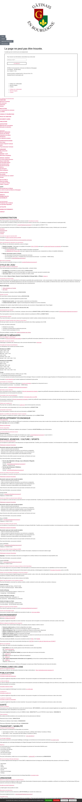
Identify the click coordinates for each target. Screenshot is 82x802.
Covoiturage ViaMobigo (5, 738)
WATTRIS (31, 641)
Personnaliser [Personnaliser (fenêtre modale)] (64, 800)
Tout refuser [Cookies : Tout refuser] (56, 800)
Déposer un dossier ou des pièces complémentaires (12, 779)
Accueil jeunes (3, 168)
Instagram (2, 232)
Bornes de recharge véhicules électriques (9, 759)
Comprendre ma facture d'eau (6, 278)
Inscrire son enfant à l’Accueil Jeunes (8, 523)
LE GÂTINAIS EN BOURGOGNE (7, 98)
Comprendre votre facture (6, 409)
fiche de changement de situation (13, 338)
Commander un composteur (6, 381)
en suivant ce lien (55, 740)
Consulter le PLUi (4, 796)
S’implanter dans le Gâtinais (6, 203)
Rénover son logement (5, 643)
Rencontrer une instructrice (6, 790)
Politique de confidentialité (16, 83)
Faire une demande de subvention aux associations (11, 242)
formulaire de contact (33, 221)
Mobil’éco (2, 745)
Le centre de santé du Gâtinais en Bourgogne (10, 190)
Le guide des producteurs (6, 674)
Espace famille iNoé (4, 161)
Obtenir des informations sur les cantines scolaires (11, 580)
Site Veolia (5, 289)
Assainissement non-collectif (6, 310)
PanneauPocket (3, 230)
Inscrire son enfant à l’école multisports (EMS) (10, 549)
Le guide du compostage (5, 698)
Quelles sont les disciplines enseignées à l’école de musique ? (14, 572)
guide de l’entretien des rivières (24, 332)
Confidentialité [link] (72, 800)
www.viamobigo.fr (30, 736)
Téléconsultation (4, 714)
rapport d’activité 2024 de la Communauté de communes (19, 240)
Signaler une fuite (4, 294)
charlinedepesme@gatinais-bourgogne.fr (12, 562)
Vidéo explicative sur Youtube (9, 288)
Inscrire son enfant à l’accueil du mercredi (9, 472)
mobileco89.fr (32, 756)
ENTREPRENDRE (4, 201)
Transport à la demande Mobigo (7, 728)
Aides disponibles (4, 420)
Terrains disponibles (4, 428)
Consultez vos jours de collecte (7, 341)
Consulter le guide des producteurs (8, 616)
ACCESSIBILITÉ (3, 198)
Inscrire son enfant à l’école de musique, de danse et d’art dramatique (15, 566)
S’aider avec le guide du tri (6, 403)
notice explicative (10, 249)
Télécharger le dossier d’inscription (8, 502)
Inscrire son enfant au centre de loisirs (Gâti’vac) (11, 498)
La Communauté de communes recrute (9, 432)
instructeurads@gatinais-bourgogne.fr (24, 794)
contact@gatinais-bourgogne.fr (24, 225)
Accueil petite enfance (5, 162)
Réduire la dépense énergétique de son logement (11, 623)
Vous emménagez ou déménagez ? (8, 337)
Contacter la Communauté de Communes (9, 219)
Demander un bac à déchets (6, 389)
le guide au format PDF (10, 618)
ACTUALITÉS (3, 207)
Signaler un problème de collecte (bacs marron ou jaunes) (13, 414)
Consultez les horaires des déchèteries (9, 345)
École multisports (4, 170)
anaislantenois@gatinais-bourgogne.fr (13, 545)
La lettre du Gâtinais (4, 681)
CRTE (1, 145)
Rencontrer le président (5, 260)
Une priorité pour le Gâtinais (6, 188)
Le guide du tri (3, 691)
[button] (41, 219)
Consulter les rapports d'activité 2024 (8, 236)
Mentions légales (13, 85)
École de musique (4, 181)
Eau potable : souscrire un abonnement (9, 266)
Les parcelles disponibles (6, 204)
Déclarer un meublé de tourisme (7, 668)
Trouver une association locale (7, 610)
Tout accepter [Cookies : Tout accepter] (48, 800)
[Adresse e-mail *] (16, 60)
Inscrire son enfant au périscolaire (7, 441)
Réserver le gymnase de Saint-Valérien (8, 606)
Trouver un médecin (4, 706)
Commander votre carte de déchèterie (8, 395)
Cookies (11, 86)
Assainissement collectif (5, 316)
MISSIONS (2, 131)
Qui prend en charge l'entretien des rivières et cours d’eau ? (13, 320)
